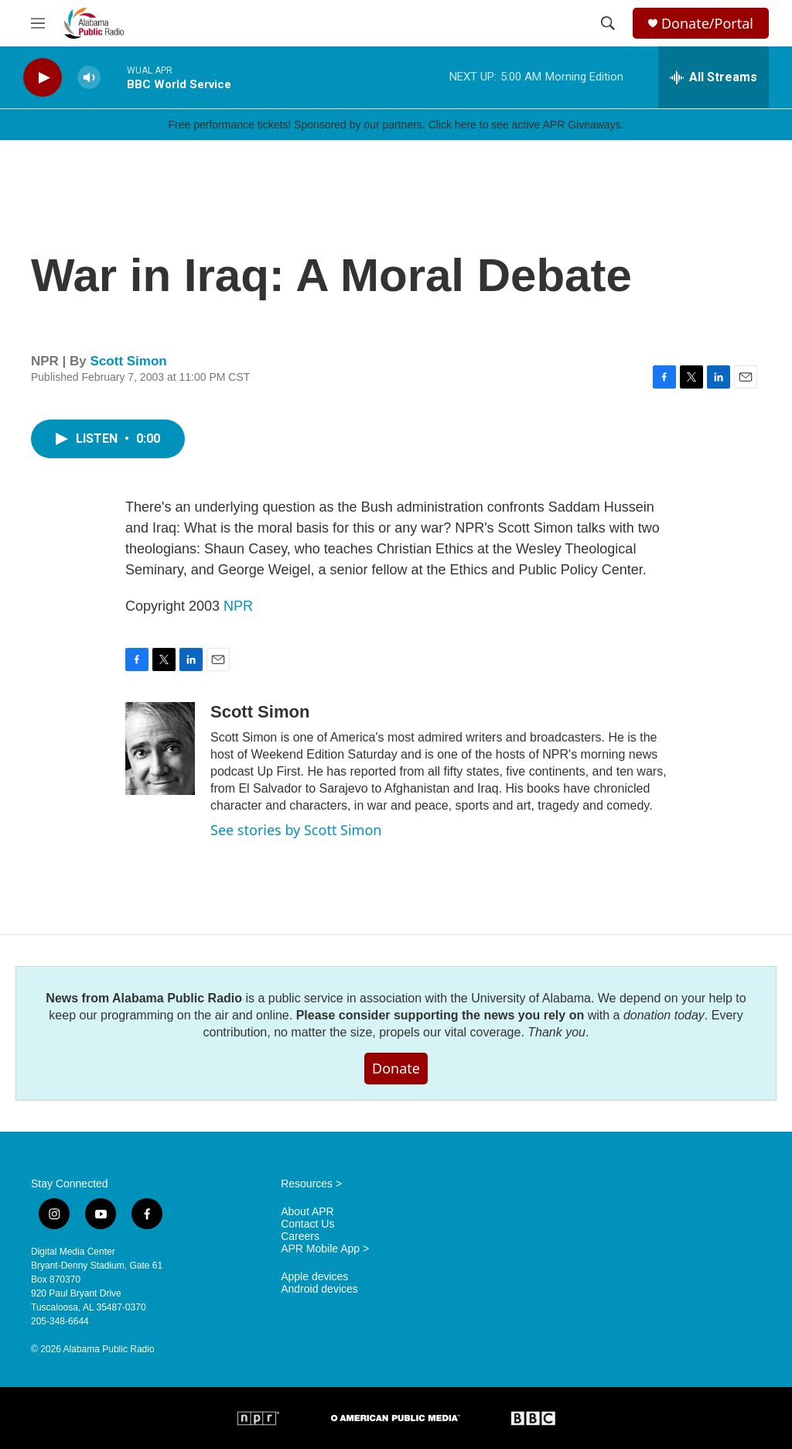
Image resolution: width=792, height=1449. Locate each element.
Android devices (319, 1289)
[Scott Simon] (160, 748)
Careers (300, 1236)
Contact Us (307, 1224)
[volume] (89, 77)
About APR (307, 1212)
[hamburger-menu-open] (38, 23)
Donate (396, 1068)
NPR (238, 606)
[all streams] (713, 77)
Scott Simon (128, 361)
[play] (42, 78)
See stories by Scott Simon (295, 829)
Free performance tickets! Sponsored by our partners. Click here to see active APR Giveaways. (395, 124)
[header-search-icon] (608, 23)
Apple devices (314, 1277)
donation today (664, 1015)
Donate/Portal (707, 23)
